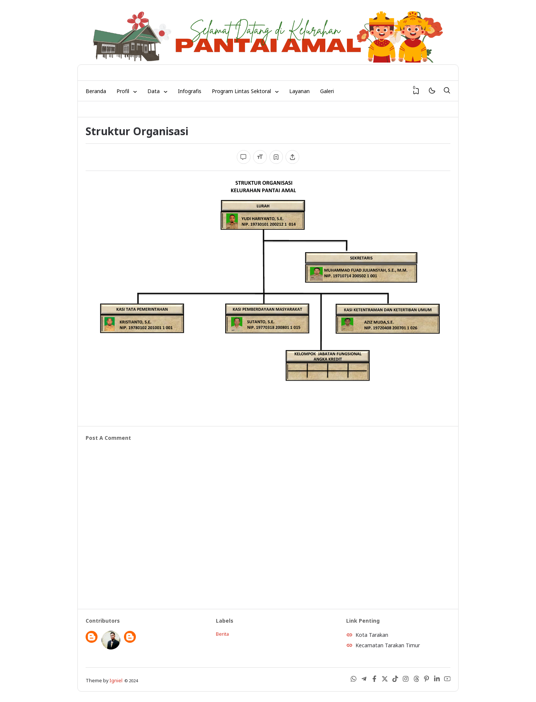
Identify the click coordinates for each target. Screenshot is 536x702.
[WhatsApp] (353, 680)
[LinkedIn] (437, 680)
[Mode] (431, 91)
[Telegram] (364, 680)
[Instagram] (405, 680)
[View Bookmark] (416, 91)
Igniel (115, 680)
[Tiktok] (395, 680)
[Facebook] (374, 680)
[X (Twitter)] (385, 680)
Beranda (96, 91)
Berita (222, 634)
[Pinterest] (426, 680)
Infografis (189, 91)
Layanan (299, 91)
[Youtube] (447, 680)
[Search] (446, 91)
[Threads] (416, 680)
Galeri (327, 91)
